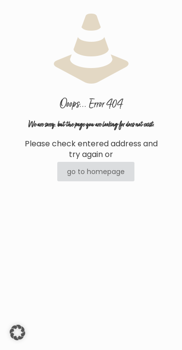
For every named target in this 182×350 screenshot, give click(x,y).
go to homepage (96, 171)
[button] (17, 332)
